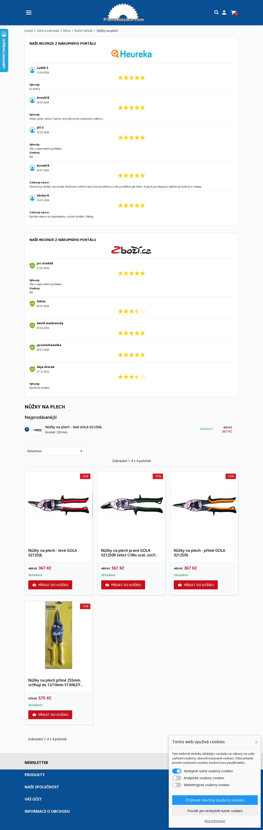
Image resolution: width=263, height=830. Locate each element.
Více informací (214, 821)
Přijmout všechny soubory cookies (215, 800)
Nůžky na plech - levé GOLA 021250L (73, 427)
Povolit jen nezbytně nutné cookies (215, 810)
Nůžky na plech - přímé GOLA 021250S (199, 553)
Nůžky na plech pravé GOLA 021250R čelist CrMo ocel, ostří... (129, 553)
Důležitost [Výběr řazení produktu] (55, 451)
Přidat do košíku (50, 585)
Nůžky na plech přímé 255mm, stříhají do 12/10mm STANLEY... (55, 682)
